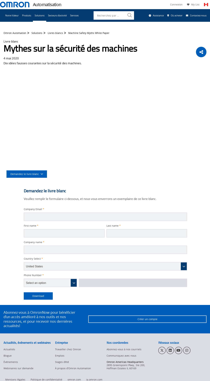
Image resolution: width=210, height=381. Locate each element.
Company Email (34, 209)
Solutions (39, 15)
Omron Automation (15, 33)
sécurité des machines (133, 79)
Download (34, 296)
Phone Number (34, 275)
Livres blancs (55, 33)
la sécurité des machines (116, 133)
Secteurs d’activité (57, 15)
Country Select (33, 258)
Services (74, 15)
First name (31, 225)
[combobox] (114, 15)
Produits (26, 15)
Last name (113, 225)
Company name (34, 242)
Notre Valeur (12, 15)
